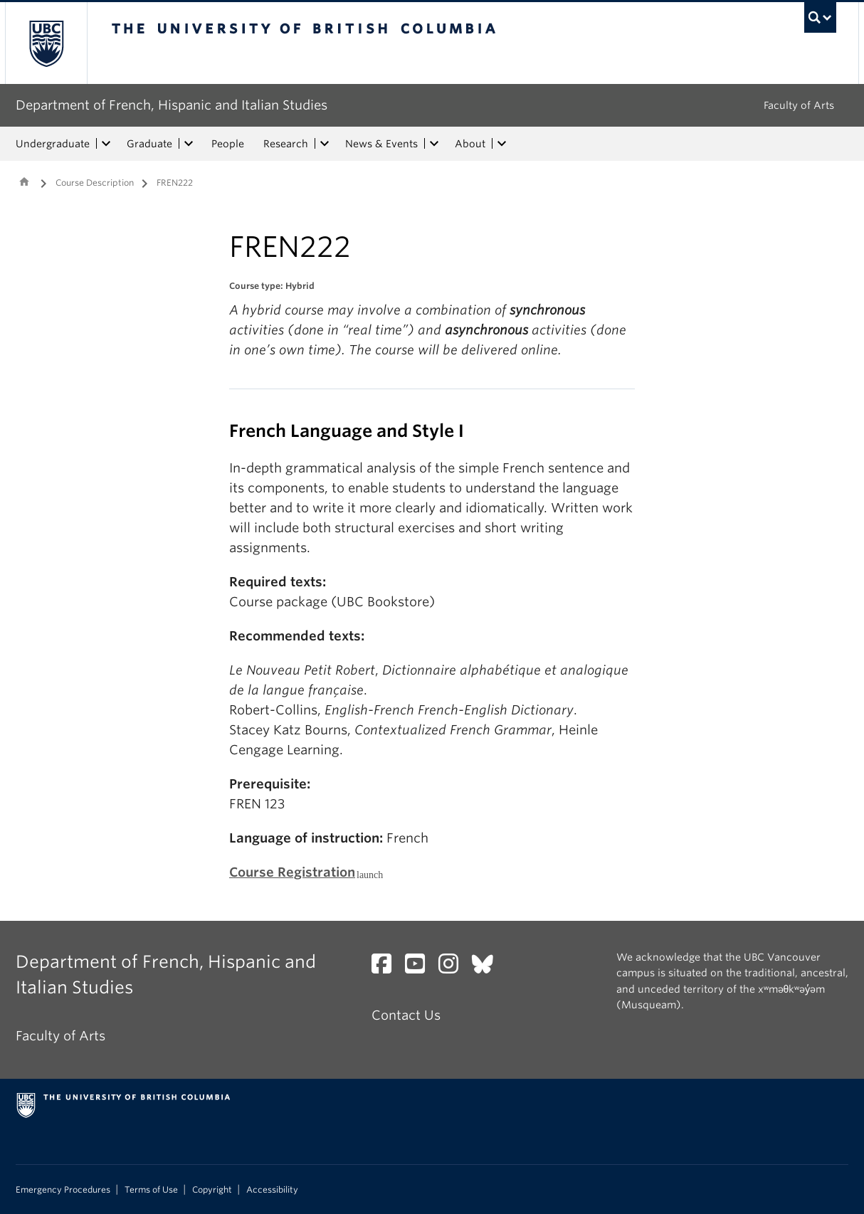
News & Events (381, 143)
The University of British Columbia (46, 43)
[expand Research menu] (324, 144)
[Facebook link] (387, 967)
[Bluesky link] (488, 967)
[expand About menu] (502, 144)
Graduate (149, 143)
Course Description (95, 182)
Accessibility (272, 1190)
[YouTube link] (420, 967)
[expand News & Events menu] (434, 144)
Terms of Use (151, 1190)
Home (24, 181)
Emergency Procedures (63, 1190)
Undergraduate (53, 143)
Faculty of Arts (799, 105)
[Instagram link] (453, 967)
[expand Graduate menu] (189, 144)
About (470, 143)
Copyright (212, 1190)
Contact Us (406, 1015)
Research (285, 143)
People (227, 143)
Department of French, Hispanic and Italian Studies (171, 104)
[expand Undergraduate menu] (106, 144)
